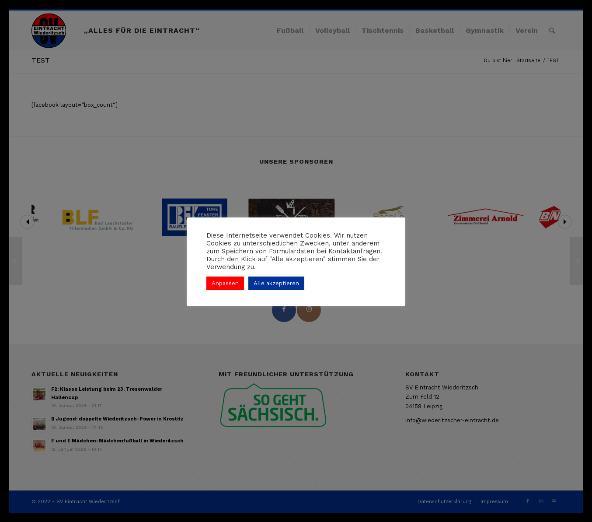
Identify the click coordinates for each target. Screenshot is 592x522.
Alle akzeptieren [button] (276, 283)
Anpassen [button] (225, 283)
